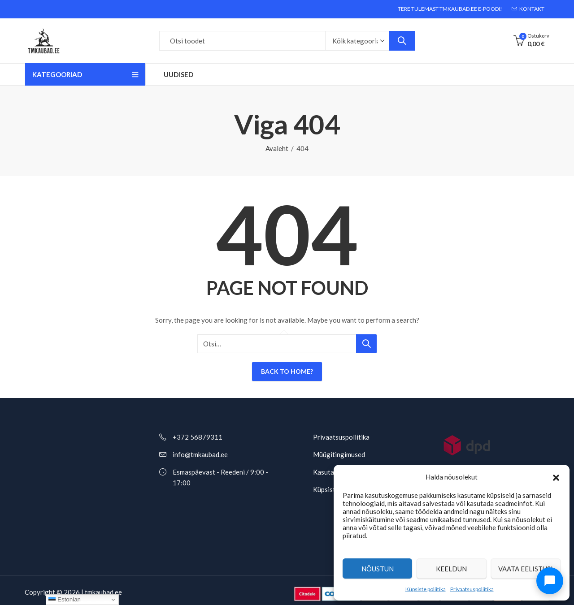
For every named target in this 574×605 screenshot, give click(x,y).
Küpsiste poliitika (425, 589)
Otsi (402, 41)
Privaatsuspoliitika (472, 589)
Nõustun (377, 569)
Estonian (64, 599)
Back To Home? (287, 371)
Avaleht (276, 148)
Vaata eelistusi (525, 569)
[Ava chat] (549, 580)
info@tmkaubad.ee (200, 454)
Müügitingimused (339, 454)
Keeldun (451, 569)
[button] (556, 476)
